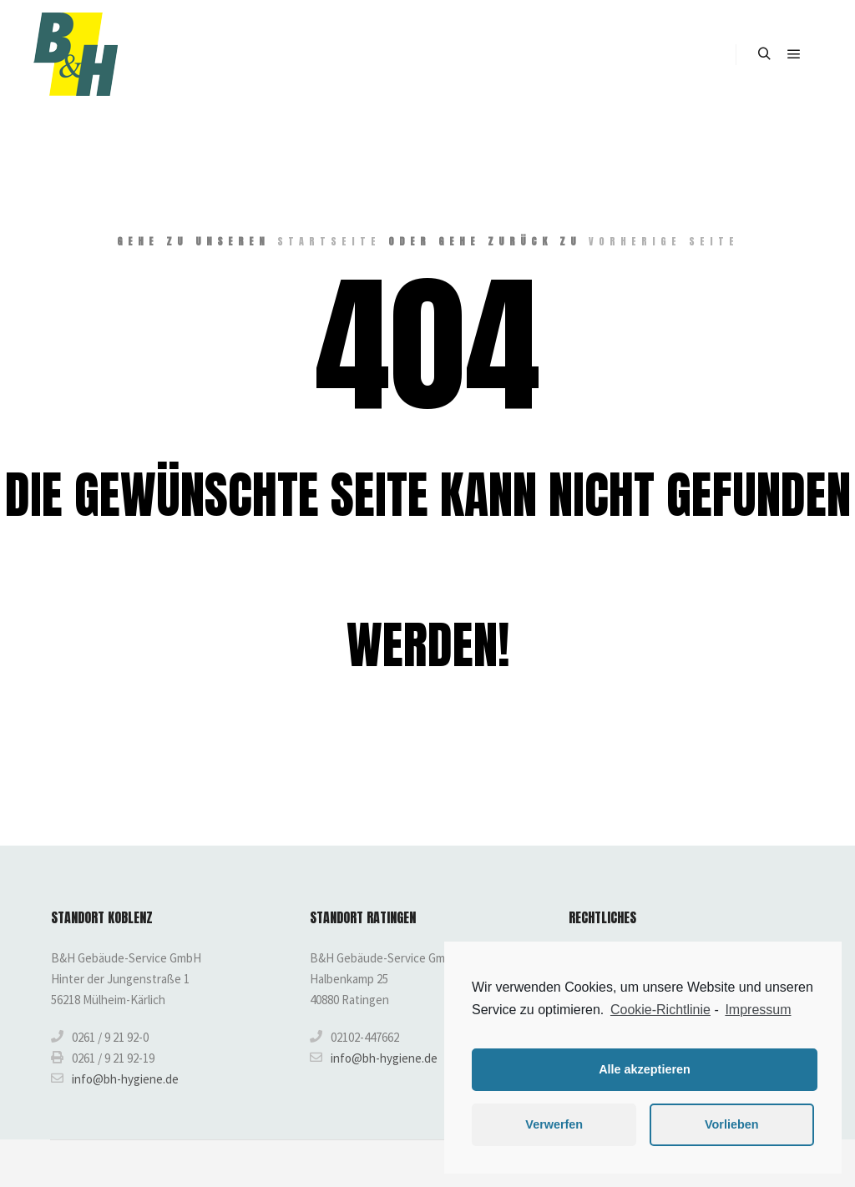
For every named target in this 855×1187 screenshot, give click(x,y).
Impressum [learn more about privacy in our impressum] (758, 1010)
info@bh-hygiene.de (115, 1078)
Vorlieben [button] (732, 1124)
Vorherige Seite (664, 241)
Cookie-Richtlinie (660, 1010)
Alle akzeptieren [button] (645, 1069)
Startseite (329, 241)
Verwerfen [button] (554, 1124)
